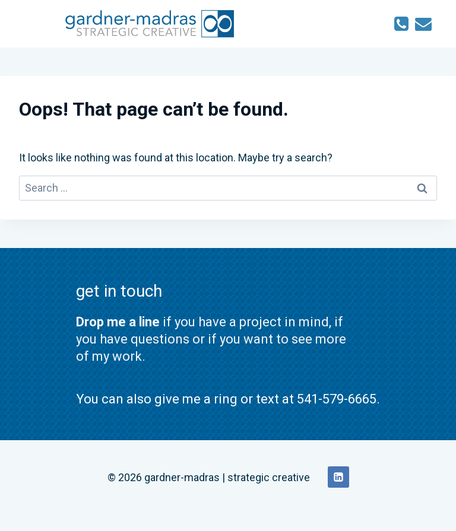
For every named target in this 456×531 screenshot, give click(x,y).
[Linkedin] (338, 477)
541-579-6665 (336, 399)
